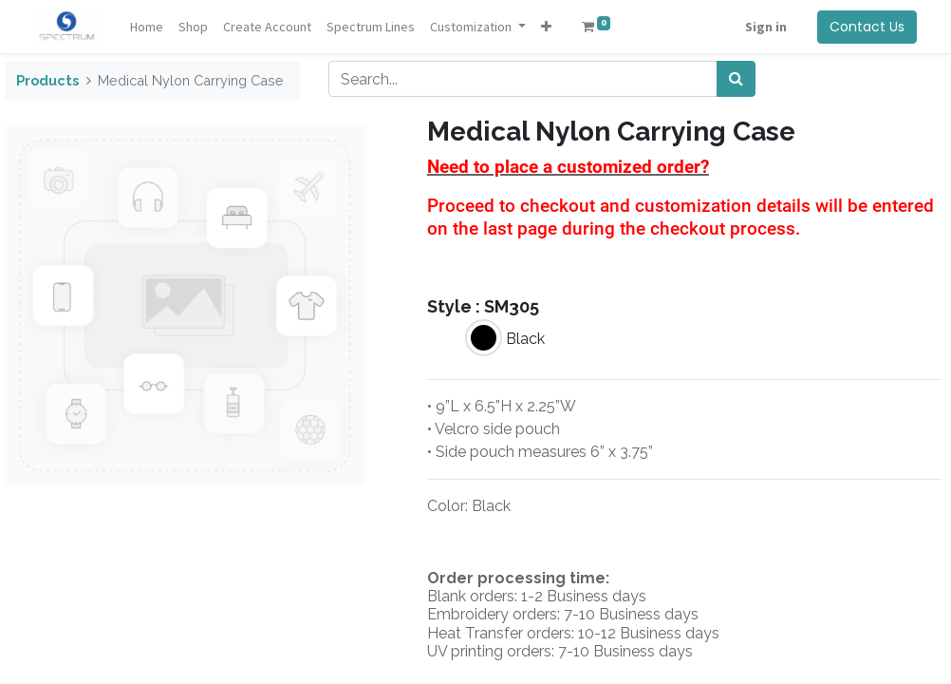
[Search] (736, 79)
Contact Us (867, 26)
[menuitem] (146, 27)
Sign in (766, 26)
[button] (546, 27)
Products (47, 80)
